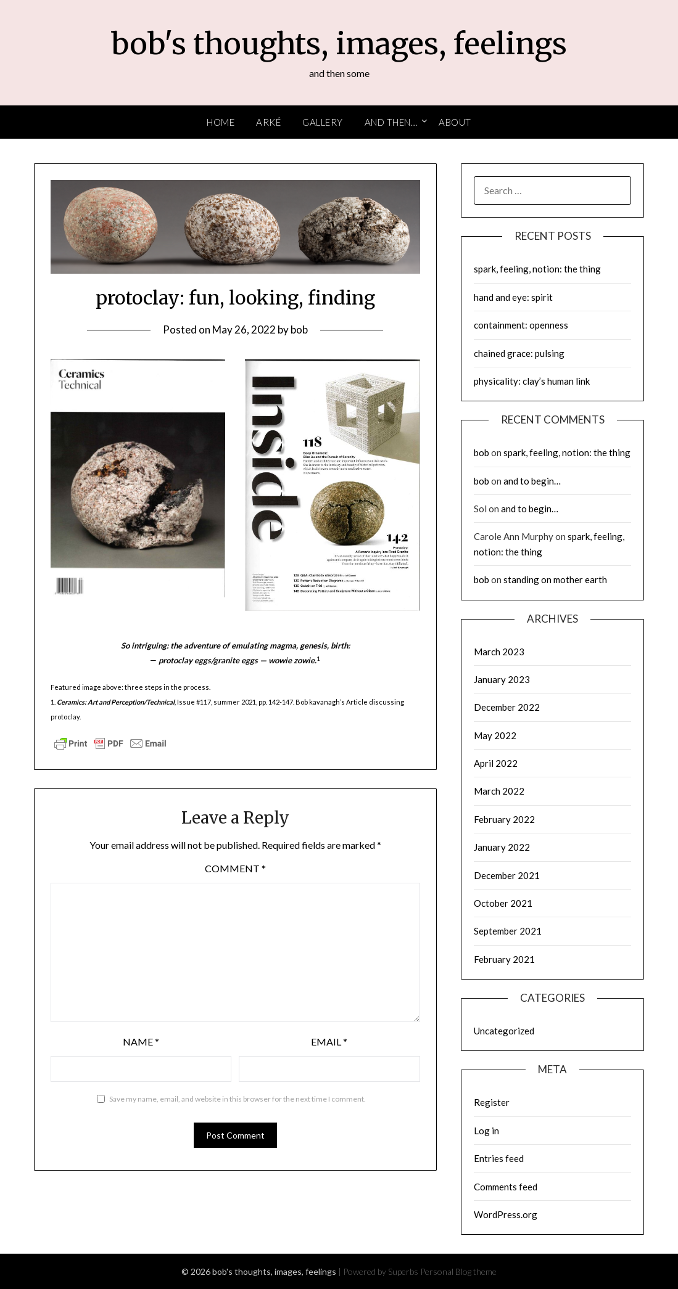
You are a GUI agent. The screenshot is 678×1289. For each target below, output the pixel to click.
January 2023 (502, 679)
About (455, 122)
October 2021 (503, 903)
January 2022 (502, 847)
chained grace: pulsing (519, 353)
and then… (391, 122)
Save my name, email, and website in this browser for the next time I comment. (237, 1098)
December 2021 (507, 875)
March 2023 (499, 651)
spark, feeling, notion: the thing (537, 268)
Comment (235, 868)
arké (268, 122)
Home (220, 122)
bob (299, 329)
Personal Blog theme (458, 1271)
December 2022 (507, 707)
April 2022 (496, 763)
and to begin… (532, 480)
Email (329, 1041)
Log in (486, 1130)
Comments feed (505, 1186)
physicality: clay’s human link (532, 381)
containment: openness (521, 324)
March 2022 (499, 790)
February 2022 (504, 819)
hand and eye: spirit (513, 297)
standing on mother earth (555, 579)
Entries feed (499, 1158)
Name (141, 1041)
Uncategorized (504, 1030)
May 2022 (495, 735)
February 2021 (504, 959)
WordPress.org (505, 1214)
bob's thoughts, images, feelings (339, 43)
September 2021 (508, 930)
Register (492, 1102)
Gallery (322, 122)
